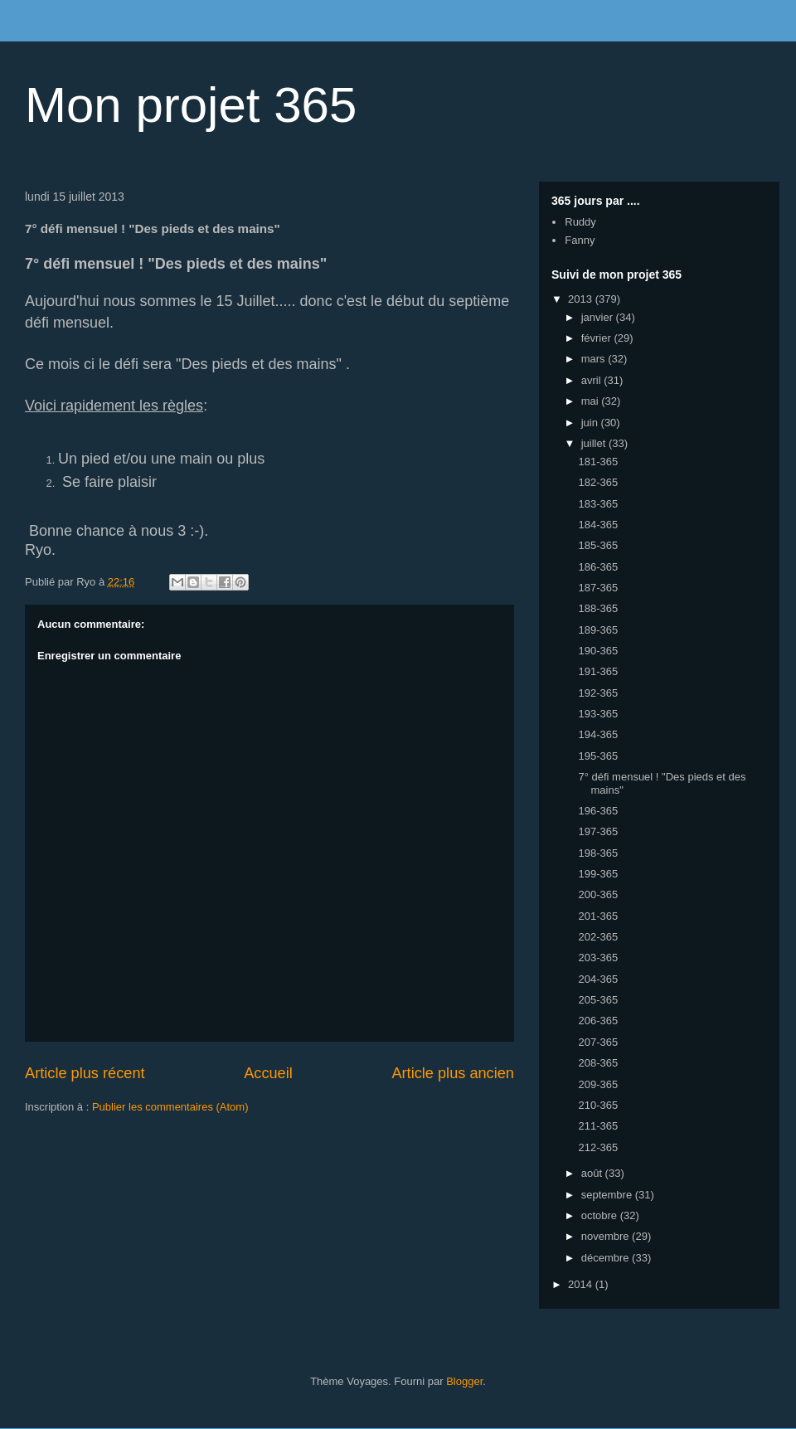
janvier (598, 317)
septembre (608, 1194)
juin (591, 422)
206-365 (598, 1020)
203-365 (598, 957)
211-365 (598, 1126)
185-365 (598, 545)
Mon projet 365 (191, 105)
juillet (595, 443)
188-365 (598, 608)
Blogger (464, 1381)
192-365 (598, 693)
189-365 (598, 630)
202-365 (598, 937)
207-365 (598, 1042)
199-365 (598, 874)
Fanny (580, 240)
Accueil (268, 1073)
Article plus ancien (452, 1073)
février (597, 338)
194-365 (598, 734)
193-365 (598, 713)
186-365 (598, 567)
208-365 (598, 1063)
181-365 (598, 461)
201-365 (598, 916)
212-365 (598, 1147)
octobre (600, 1215)
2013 (581, 299)
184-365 (598, 524)
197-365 (598, 831)
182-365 (598, 482)
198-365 (598, 853)
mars (595, 358)
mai (591, 401)
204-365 (598, 979)
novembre (606, 1236)
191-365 (598, 671)
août (593, 1173)
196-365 (598, 810)
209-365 (598, 1084)
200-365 (598, 894)
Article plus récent (85, 1073)
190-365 (598, 650)
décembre (606, 1258)
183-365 (598, 504)
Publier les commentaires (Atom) (170, 1107)
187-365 (598, 587)
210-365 (598, 1105)
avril (592, 380)
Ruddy (580, 222)
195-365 (598, 756)
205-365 (598, 1000)
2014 (581, 1284)
